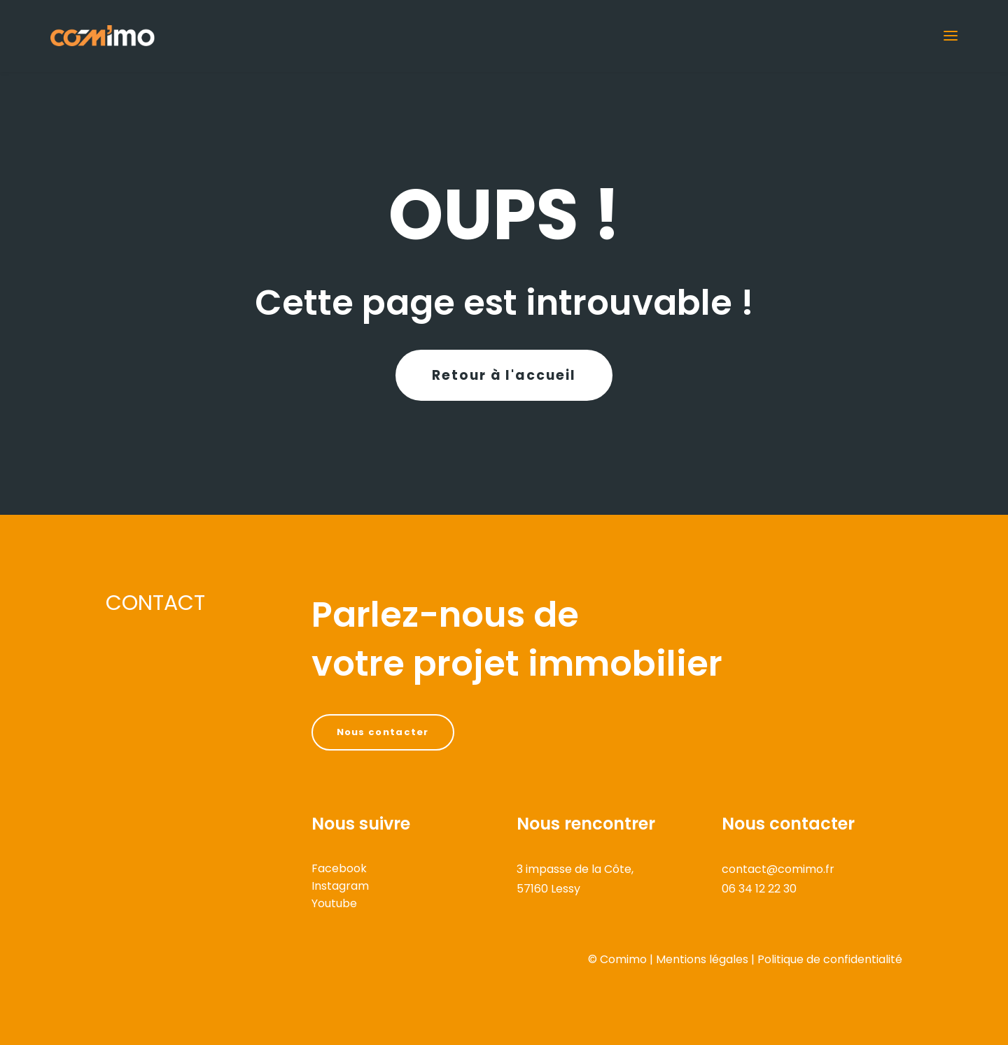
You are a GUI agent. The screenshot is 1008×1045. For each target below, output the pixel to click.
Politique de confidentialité (829, 959)
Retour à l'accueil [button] (503, 375)
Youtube (334, 903)
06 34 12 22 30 (759, 889)
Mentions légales (702, 959)
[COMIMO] (102, 35)
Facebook (339, 868)
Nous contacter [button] (383, 732)
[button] (950, 35)
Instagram (340, 886)
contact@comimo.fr (778, 869)
